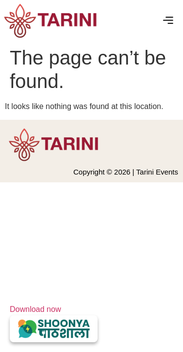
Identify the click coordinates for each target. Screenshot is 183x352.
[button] (168, 21)
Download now (54, 323)
